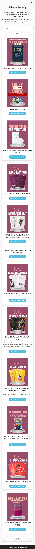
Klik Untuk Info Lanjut (17, 72)
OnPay (10, 547)
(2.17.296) (24, 547)
